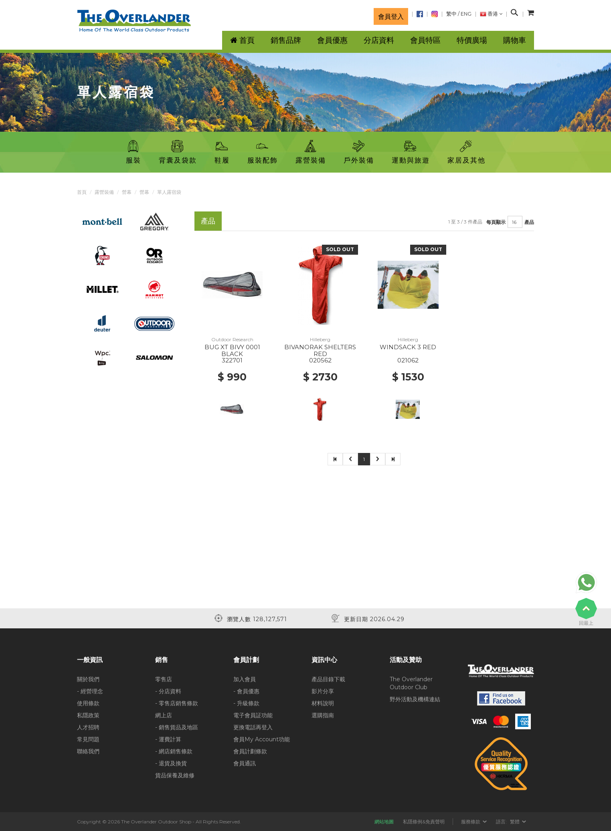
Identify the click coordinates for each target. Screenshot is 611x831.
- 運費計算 (168, 739)
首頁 (82, 192)
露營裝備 (104, 192)
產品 (529, 222)
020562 (320, 360)
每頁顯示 (496, 222)
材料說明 (323, 703)
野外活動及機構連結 (415, 699)
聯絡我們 (88, 751)
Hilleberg (320, 339)
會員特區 (425, 40)
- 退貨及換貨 (171, 763)
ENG (466, 14)
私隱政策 (88, 715)
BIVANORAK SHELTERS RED (320, 350)
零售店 (163, 679)
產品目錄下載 (328, 679)
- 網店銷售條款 (173, 751)
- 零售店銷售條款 (176, 703)
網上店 (163, 715)
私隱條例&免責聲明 (424, 822)
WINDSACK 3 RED (408, 347)
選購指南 (323, 715)
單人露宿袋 (169, 192)
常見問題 (88, 739)
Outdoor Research (232, 339)
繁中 (451, 14)
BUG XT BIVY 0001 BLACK (232, 350)
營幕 (127, 192)
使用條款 (88, 703)
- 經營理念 (90, 691)
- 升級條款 (246, 703)
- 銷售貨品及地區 (176, 727)
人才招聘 (88, 727)
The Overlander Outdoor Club (411, 683)
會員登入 (391, 16)
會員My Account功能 (261, 739)
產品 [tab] (208, 220)
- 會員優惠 (246, 691)
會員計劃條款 (250, 751)
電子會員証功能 (253, 715)
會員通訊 (244, 763)
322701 (232, 360)
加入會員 (244, 679)
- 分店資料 (168, 691)
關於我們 (88, 679)
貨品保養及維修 (174, 775)
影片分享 (323, 691)
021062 (408, 360)
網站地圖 (384, 822)
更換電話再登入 (253, 727)
